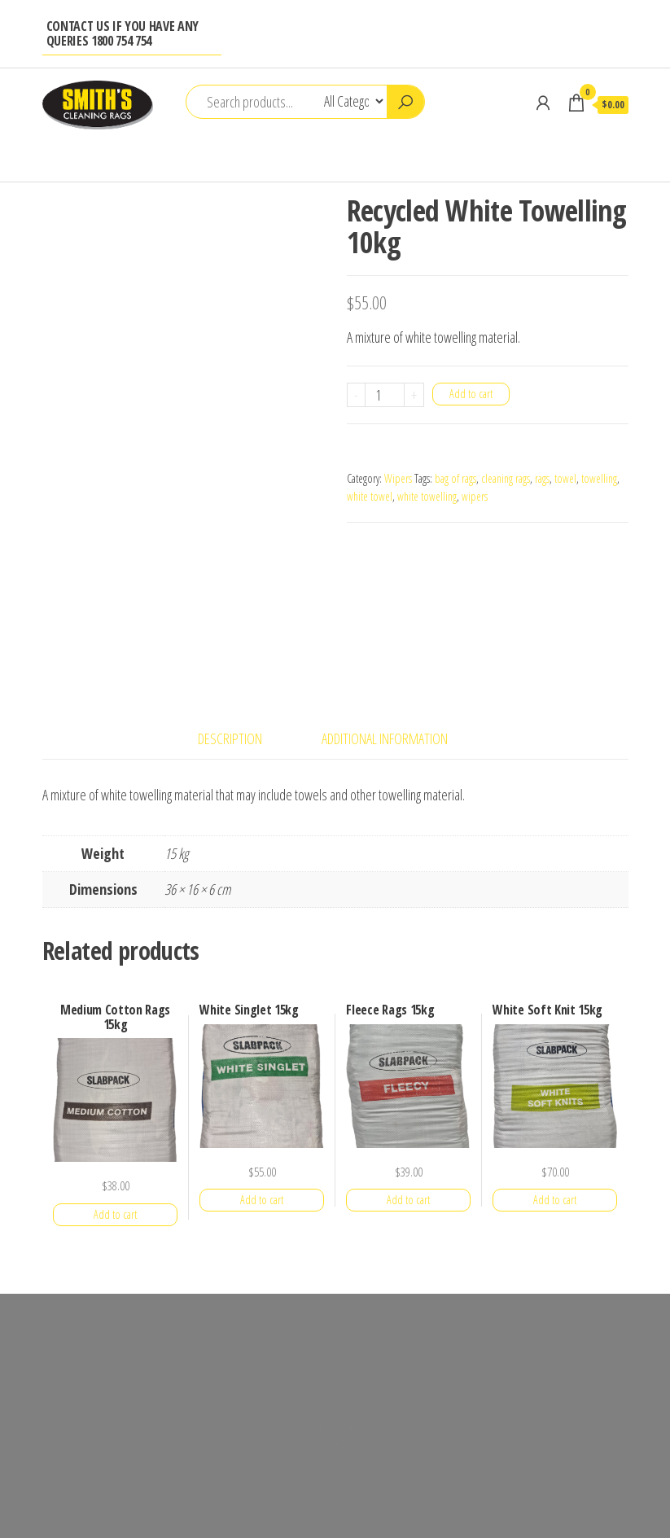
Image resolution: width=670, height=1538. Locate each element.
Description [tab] (230, 738)
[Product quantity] (385, 395)
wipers (475, 496)
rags (542, 478)
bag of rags (455, 478)
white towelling (427, 496)
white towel (369, 496)
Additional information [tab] (385, 738)
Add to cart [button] (115, 1214)
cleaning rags (505, 478)
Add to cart (471, 393)
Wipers (398, 478)
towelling (599, 478)
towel (565, 478)
